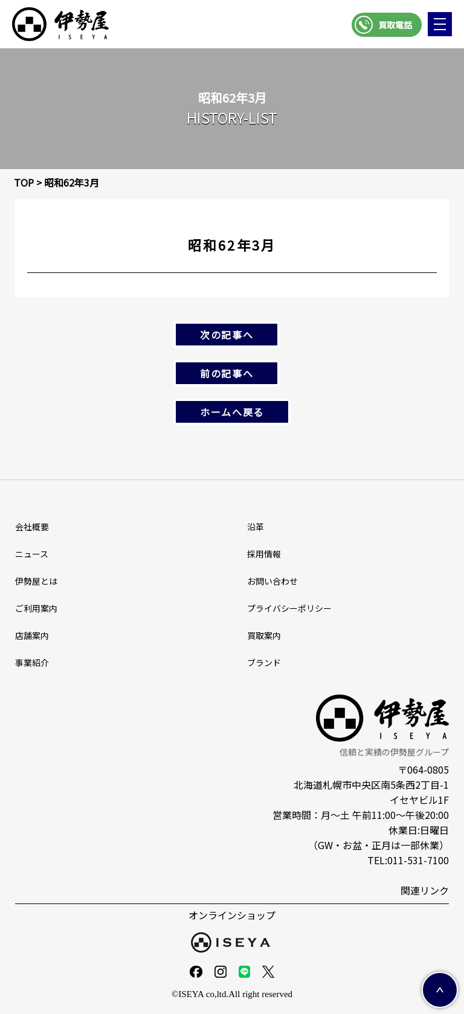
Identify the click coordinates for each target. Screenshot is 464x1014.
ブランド (264, 662)
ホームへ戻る (232, 412)
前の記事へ (226, 373)
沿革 (255, 527)
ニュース (31, 554)
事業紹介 (32, 662)
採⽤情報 (264, 554)
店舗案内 (32, 635)
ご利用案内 (36, 608)
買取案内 (264, 635)
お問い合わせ (272, 581)
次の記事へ (226, 334)
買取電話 (395, 25)
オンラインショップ (232, 915)
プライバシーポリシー (289, 608)
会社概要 (32, 527)
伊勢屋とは (36, 581)
